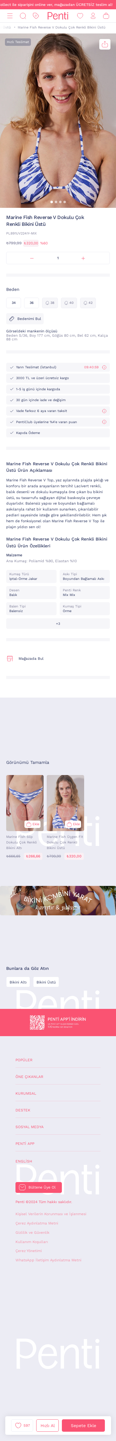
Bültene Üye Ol (42, 1187)
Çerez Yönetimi (28, 1251)
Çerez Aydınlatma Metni (36, 1223)
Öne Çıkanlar (29, 1077)
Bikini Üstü (46, 982)
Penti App (24, 1143)
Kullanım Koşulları (31, 1242)
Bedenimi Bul (25, 319)
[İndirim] (36, 16)
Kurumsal (25, 1093)
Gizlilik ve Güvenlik (32, 1232)
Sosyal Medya (29, 1127)
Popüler (23, 1060)
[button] (51, 202)
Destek (22, 1110)
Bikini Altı (18, 982)
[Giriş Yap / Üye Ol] (93, 16)
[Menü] (10, 16)
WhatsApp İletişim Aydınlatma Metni (48, 1260)
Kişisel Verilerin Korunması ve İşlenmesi (50, 1214)
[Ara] (23, 16)
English (23, 1161)
